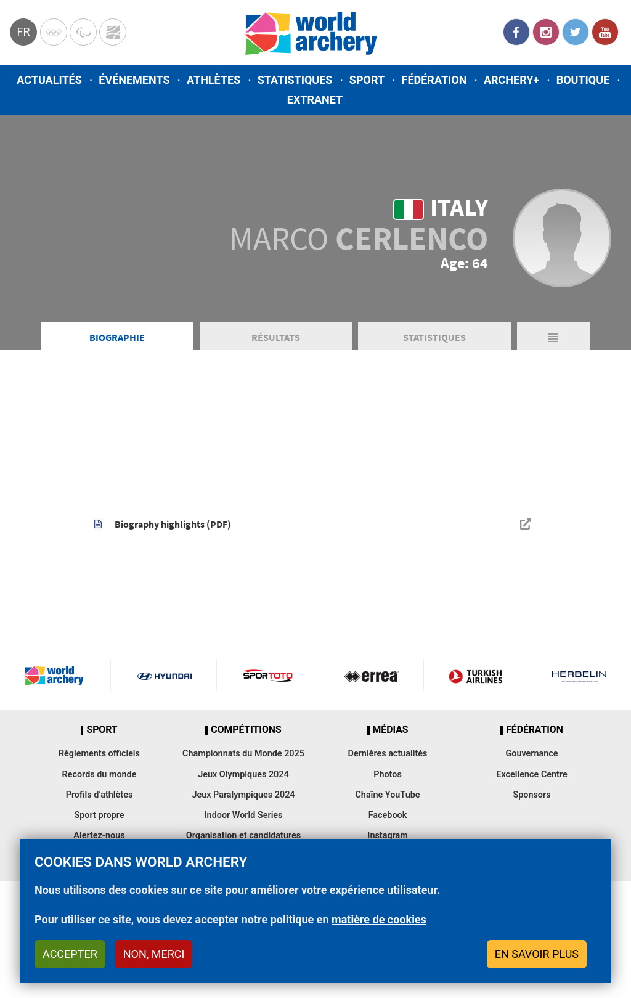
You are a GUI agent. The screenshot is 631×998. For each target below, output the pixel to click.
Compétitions (246, 729)
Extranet (315, 99)
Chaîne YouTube (387, 795)
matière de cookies (379, 919)
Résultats (275, 337)
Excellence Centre (531, 774)
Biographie (117, 337)
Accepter (70, 953)
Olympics (53, 32)
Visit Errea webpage (371, 675)
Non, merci (154, 953)
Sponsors (531, 795)
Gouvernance (531, 753)
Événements (134, 79)
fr (23, 31)
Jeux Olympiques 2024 (243, 774)
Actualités (49, 79)
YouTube (605, 32)
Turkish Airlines (475, 675)
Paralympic (83, 32)
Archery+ (511, 79)
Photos (387, 774)
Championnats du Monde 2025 (243, 753)
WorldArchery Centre (112, 32)
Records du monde (99, 774)
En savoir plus (537, 953)
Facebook (516, 32)
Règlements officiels (99, 753)
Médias (391, 729)
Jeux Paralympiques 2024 (243, 795)
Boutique (583, 79)
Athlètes (213, 79)
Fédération (434, 79)
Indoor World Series (243, 815)
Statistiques (295, 79)
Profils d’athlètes (99, 795)
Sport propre (99, 815)
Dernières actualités (388, 753)
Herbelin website (579, 675)
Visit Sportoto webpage (269, 675)
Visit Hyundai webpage (164, 675)
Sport (367, 79)
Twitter (575, 32)
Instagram (546, 32)
